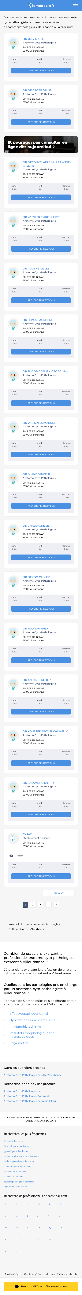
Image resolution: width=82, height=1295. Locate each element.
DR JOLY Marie (33, 39)
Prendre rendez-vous (41, 70)
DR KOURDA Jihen (36, 628)
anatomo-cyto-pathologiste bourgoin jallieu (30, 1101)
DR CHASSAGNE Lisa (37, 525)
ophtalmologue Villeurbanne (17, 1166)
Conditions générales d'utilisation (39, 1274)
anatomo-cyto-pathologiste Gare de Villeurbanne (33, 1075)
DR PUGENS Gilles (36, 268)
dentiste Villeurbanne (13, 1141)
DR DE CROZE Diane (37, 90)
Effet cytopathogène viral (28, 1013)
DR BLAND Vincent (36, 474)
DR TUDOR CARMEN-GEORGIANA (45, 371)
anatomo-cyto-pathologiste (43, 924)
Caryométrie (18, 1043)
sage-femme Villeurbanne (15, 1186)
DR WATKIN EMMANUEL (39, 423)
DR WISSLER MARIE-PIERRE (41, 217)
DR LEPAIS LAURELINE (38, 320)
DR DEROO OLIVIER (36, 577)
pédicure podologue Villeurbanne (19, 1181)
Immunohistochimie (25, 1026)
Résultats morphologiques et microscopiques (31, 1034)
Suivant (58, 893)
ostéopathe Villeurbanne (15, 1171)
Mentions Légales (13, 1274)
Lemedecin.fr (15, 924)
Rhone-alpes (18, 929)
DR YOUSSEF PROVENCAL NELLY (45, 731)
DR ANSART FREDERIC (38, 680)
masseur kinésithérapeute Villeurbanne (21, 1156)
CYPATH (28, 834)
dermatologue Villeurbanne (16, 1146)
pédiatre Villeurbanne (13, 1176)
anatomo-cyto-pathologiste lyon (23, 1091)
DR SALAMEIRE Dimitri (38, 783)
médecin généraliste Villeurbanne (19, 1161)
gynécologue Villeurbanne (16, 1151)
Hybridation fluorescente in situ (33, 1020)
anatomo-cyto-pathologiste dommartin (27, 1096)
